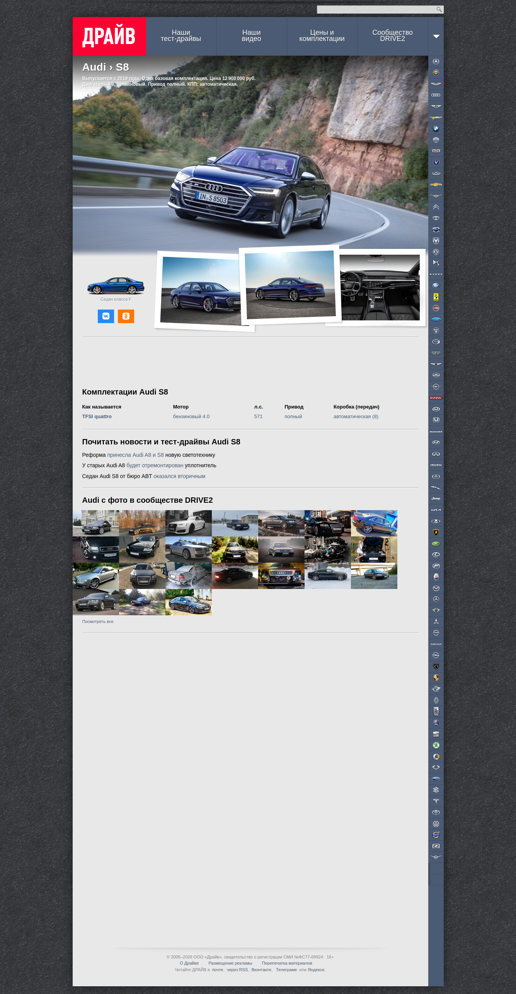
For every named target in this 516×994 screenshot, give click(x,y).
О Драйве (189, 963)
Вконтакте (261, 969)
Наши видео (251, 36)
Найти (439, 9)
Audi (94, 67)
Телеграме (286, 969)
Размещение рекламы (230, 963)
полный (293, 416)
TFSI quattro (97, 416)
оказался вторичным (179, 476)
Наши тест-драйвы (181, 36)
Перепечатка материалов (287, 963)
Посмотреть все (98, 621)
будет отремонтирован (154, 465)
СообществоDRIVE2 (392, 36)
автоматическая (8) (356, 416)
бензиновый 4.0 (191, 416)
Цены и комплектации (322, 36)
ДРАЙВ (109, 36)
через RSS (237, 969)
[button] (106, 316)
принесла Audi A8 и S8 (135, 455)
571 (258, 416)
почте (217, 969)
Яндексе (316, 969)
